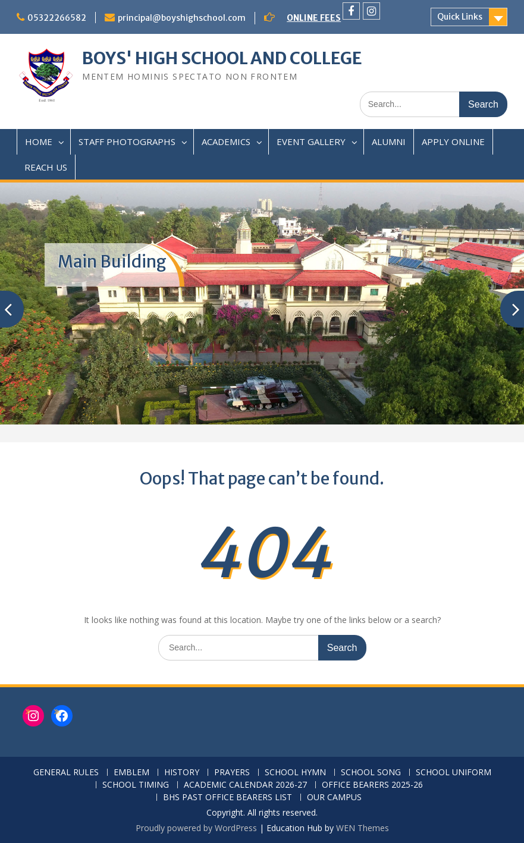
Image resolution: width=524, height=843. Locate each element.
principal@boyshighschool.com (182, 17)
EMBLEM (131, 772)
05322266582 (56, 17)
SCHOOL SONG (371, 772)
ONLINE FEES (314, 17)
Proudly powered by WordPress (196, 827)
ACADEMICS (226, 141)
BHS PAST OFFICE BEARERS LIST (227, 797)
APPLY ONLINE (453, 141)
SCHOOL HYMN (295, 772)
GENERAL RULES (66, 772)
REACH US (45, 167)
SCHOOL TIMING (135, 785)
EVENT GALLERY (311, 141)
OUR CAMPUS (334, 797)
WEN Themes (362, 827)
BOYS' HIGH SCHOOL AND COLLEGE (222, 58)
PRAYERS (232, 772)
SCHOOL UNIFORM (453, 772)
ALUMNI (389, 141)
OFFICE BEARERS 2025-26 (372, 785)
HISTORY (181, 772)
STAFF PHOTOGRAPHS (127, 141)
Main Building (112, 261)
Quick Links (459, 16)
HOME (38, 141)
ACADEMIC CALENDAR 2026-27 (245, 785)
